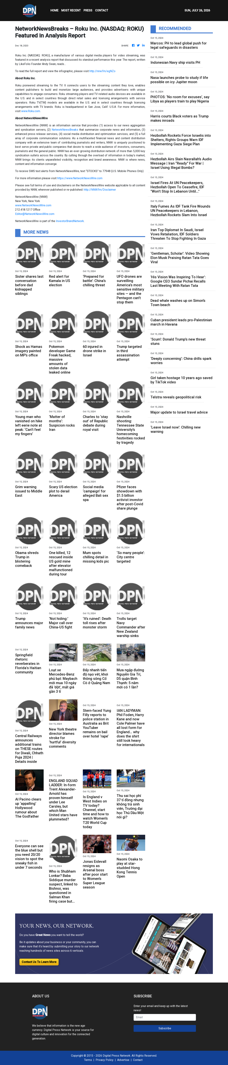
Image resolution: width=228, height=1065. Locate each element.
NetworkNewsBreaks (65, 129)
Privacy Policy (104, 1060)
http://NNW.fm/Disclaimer (100, 189)
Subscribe (165, 1028)
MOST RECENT (71, 10)
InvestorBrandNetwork (70, 221)
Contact (137, 1060)
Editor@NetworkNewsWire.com (34, 214)
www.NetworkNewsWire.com (33, 205)
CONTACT (101, 10)
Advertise (123, 1060)
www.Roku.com (30, 111)
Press (88, 10)
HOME (54, 10)
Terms (88, 1060)
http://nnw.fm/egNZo (102, 71)
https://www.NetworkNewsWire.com (79, 178)
